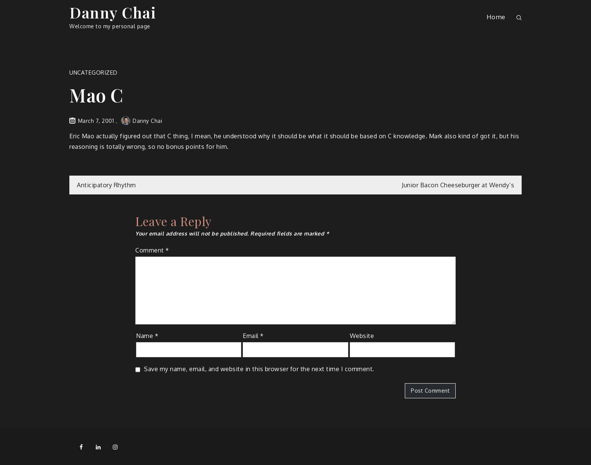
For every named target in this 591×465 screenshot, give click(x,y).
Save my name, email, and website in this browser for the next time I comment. (259, 369)
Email (253, 336)
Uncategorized (93, 72)
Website (362, 336)
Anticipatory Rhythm (106, 185)
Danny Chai (112, 12)
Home (496, 17)
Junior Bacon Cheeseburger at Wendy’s (458, 185)
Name (147, 336)
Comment (152, 250)
